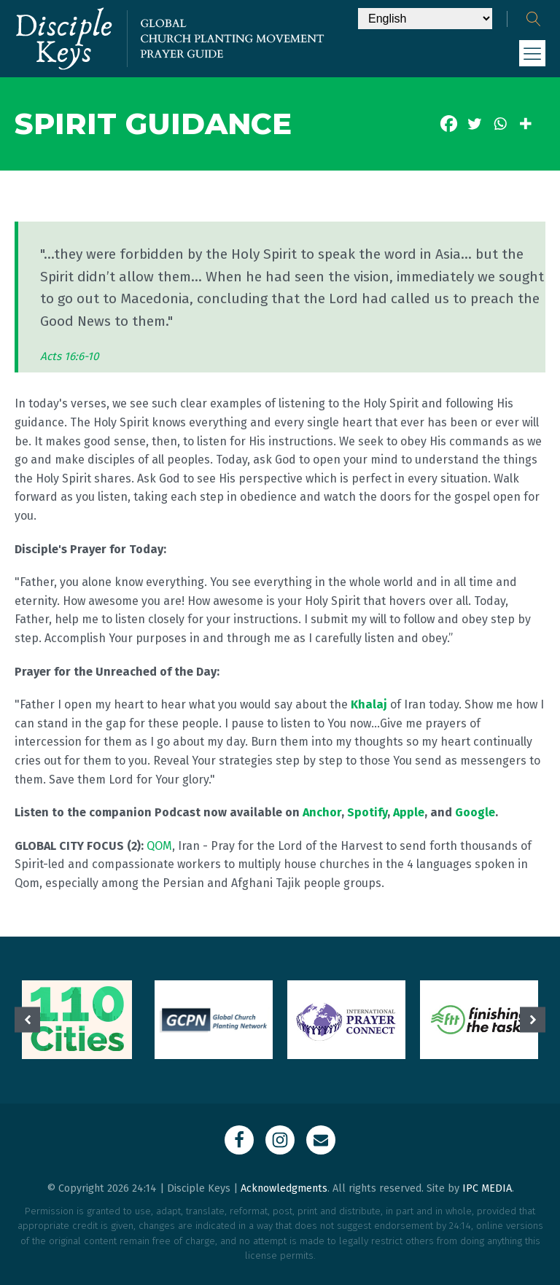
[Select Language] (425, 18)
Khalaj (369, 704)
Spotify (367, 812)
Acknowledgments (284, 1188)
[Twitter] (474, 123)
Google (475, 812)
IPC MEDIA (487, 1188)
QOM (159, 846)
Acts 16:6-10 (69, 356)
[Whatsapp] (500, 123)
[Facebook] (449, 123)
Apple (408, 812)
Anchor (322, 812)
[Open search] (533, 19)
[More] (525, 123)
